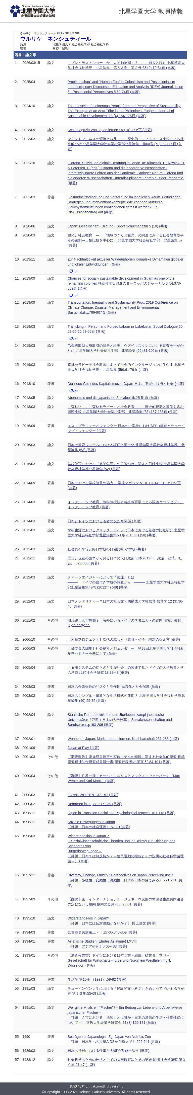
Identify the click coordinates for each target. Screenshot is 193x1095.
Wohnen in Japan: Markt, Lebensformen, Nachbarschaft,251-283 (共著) (123, 739)
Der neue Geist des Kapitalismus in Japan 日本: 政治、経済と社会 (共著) (126, 384)
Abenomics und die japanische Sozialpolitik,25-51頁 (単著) (113, 398)
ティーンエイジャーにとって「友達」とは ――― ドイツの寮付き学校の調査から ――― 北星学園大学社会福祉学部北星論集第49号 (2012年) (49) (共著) (126, 582)
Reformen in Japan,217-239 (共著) (95, 804)
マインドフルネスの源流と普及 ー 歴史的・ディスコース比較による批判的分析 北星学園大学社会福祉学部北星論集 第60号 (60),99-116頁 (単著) (126, 144)
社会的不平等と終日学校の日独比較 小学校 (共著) (107, 549)
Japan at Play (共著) (83, 748)
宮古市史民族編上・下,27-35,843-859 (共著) (102, 932)
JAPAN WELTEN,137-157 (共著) (93, 795)
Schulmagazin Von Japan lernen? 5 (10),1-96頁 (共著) (110, 130)
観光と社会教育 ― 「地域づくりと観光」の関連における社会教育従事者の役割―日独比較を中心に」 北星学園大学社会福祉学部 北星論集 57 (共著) (126, 240)
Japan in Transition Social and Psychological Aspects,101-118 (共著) (121, 813)
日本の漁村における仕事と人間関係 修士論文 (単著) (108, 1051)
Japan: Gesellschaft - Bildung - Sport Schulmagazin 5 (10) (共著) (118, 226)
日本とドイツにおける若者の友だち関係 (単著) (104, 521)
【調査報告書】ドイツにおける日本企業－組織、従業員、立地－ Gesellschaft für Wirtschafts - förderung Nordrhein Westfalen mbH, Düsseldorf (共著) (119, 960)
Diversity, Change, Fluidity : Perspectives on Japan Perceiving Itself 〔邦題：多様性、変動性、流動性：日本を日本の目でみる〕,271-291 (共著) (125, 880)
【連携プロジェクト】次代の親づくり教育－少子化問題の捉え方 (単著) (124, 639)
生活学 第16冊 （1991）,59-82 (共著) (97, 979)
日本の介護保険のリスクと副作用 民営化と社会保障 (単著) (114, 687)
